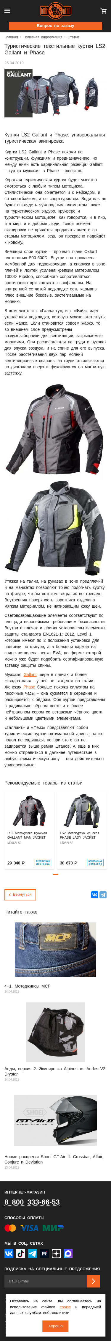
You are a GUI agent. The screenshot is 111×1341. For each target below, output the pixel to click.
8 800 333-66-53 (32, 1202)
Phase (29, 687)
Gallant (29, 675)
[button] (55, 874)
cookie (65, 1307)
